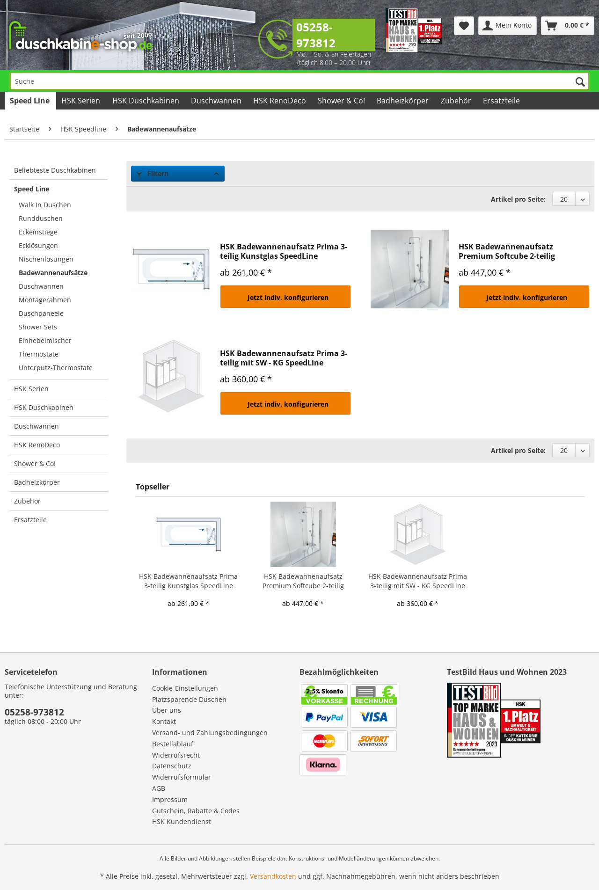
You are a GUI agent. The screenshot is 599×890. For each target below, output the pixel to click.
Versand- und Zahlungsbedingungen (210, 732)
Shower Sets (38, 326)
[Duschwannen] (217, 100)
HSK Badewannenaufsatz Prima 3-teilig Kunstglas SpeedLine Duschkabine (283, 251)
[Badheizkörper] (403, 100)
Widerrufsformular (181, 777)
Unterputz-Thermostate (56, 367)
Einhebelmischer (45, 340)
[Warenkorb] (567, 25)
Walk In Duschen (45, 204)
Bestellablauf (172, 743)
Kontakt (164, 721)
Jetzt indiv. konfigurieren (288, 297)
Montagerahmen (45, 299)
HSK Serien (31, 388)
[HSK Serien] (81, 100)
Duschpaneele (41, 313)
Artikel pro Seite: (518, 199)
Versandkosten (273, 876)
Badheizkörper (37, 482)
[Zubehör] (456, 100)
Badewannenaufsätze (53, 272)
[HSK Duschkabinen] (146, 100)
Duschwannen (41, 286)
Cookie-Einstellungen (185, 688)
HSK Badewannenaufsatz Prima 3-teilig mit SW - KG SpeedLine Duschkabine (283, 358)
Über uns (166, 710)
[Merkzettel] (464, 25)
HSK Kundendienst (181, 821)
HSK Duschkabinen (43, 407)
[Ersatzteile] (502, 100)
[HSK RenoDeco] (280, 100)
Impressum (170, 799)
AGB (158, 788)
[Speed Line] (30, 100)
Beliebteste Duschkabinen (55, 170)
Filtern (152, 173)
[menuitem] (464, 25)
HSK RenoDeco (37, 444)
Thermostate (38, 354)
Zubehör (27, 500)
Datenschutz (171, 765)
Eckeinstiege (38, 231)
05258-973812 (316, 35)
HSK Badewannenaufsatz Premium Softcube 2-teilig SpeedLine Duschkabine (507, 251)
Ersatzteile (30, 519)
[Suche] (299, 81)
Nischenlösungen (46, 259)
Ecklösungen (38, 245)
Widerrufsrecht (176, 755)
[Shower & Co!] (342, 100)
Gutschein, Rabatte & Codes (196, 810)
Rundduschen (41, 218)
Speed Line (31, 188)
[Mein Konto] (507, 25)
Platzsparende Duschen (189, 699)
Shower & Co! (35, 463)
